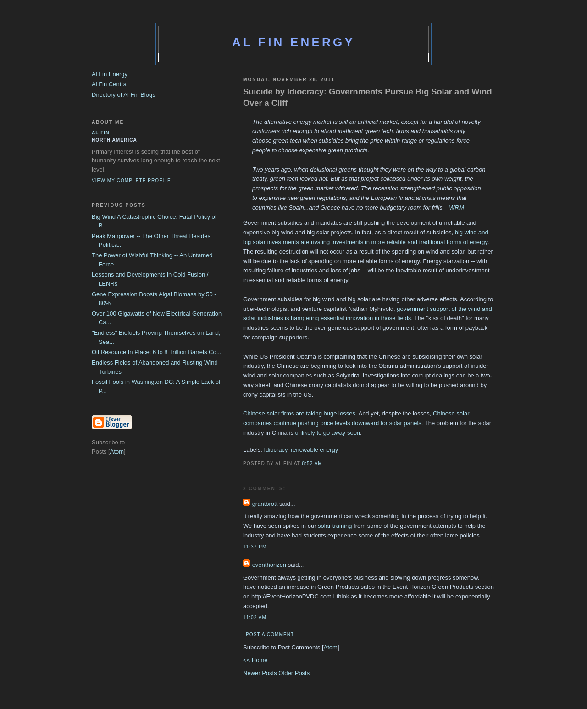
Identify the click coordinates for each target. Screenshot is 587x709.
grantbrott (265, 503)
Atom (331, 647)
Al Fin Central (110, 84)
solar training (335, 525)
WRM (456, 207)
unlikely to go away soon (327, 432)
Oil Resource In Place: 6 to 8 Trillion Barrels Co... (157, 352)
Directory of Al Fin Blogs (123, 94)
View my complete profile (131, 180)
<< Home (255, 660)
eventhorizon (269, 564)
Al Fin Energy (293, 42)
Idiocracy (276, 449)
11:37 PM (254, 546)
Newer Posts (260, 673)
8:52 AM (312, 463)
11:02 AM (254, 617)
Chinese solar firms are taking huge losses (299, 413)
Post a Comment (270, 634)
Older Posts (294, 673)
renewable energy (314, 449)
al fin (101, 132)
